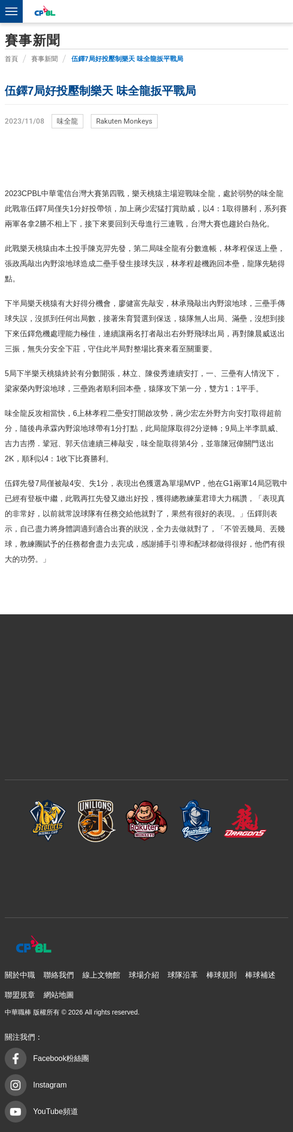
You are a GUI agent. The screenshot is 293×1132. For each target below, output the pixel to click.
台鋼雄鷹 (146, 875)
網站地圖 (59, 995)
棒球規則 (221, 975)
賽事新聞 (44, 59)
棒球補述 (260, 975)
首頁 (11, 59)
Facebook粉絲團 (61, 1058)
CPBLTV (265, 12)
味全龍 (67, 121)
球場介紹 (144, 975)
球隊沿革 (183, 975)
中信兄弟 (48, 820)
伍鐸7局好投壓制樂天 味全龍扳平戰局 (127, 59)
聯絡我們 (59, 975)
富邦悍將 (196, 820)
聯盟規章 (20, 995)
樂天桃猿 (146, 820)
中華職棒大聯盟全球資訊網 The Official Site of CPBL (44, 12)
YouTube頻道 (55, 1111)
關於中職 (20, 975)
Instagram (50, 1085)
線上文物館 (101, 975)
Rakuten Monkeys (124, 121)
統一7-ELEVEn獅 (97, 820)
